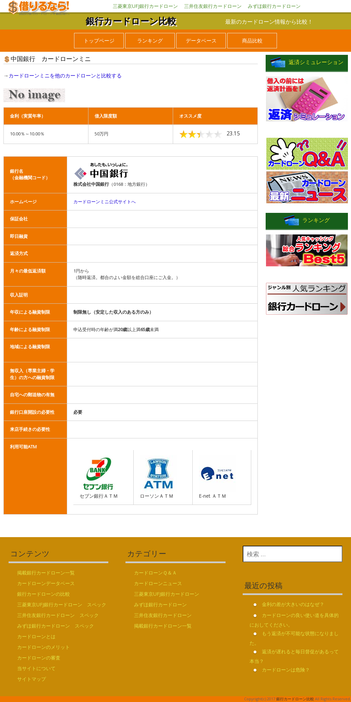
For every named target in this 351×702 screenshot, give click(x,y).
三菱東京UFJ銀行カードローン (145, 6)
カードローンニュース (158, 583)
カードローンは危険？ (286, 669)
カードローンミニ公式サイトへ (104, 201)
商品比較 (252, 40)
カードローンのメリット (43, 647)
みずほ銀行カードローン (274, 6)
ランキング (150, 40)
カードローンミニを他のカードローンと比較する (65, 75)
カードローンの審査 (38, 657)
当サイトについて (36, 668)
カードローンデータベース (46, 583)
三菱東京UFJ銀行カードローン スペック (61, 604)
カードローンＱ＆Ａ (155, 572)
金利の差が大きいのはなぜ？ (293, 604)
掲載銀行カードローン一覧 (46, 572)
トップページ (99, 40)
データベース (201, 40)
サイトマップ (31, 679)
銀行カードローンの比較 (43, 594)
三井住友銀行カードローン (213, 6)
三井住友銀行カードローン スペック (58, 615)
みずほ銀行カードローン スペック (55, 625)
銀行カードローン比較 (131, 20)
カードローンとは (36, 636)
